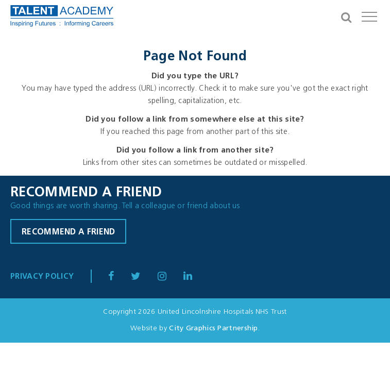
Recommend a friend (68, 232)
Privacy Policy (42, 277)
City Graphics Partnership (213, 328)
